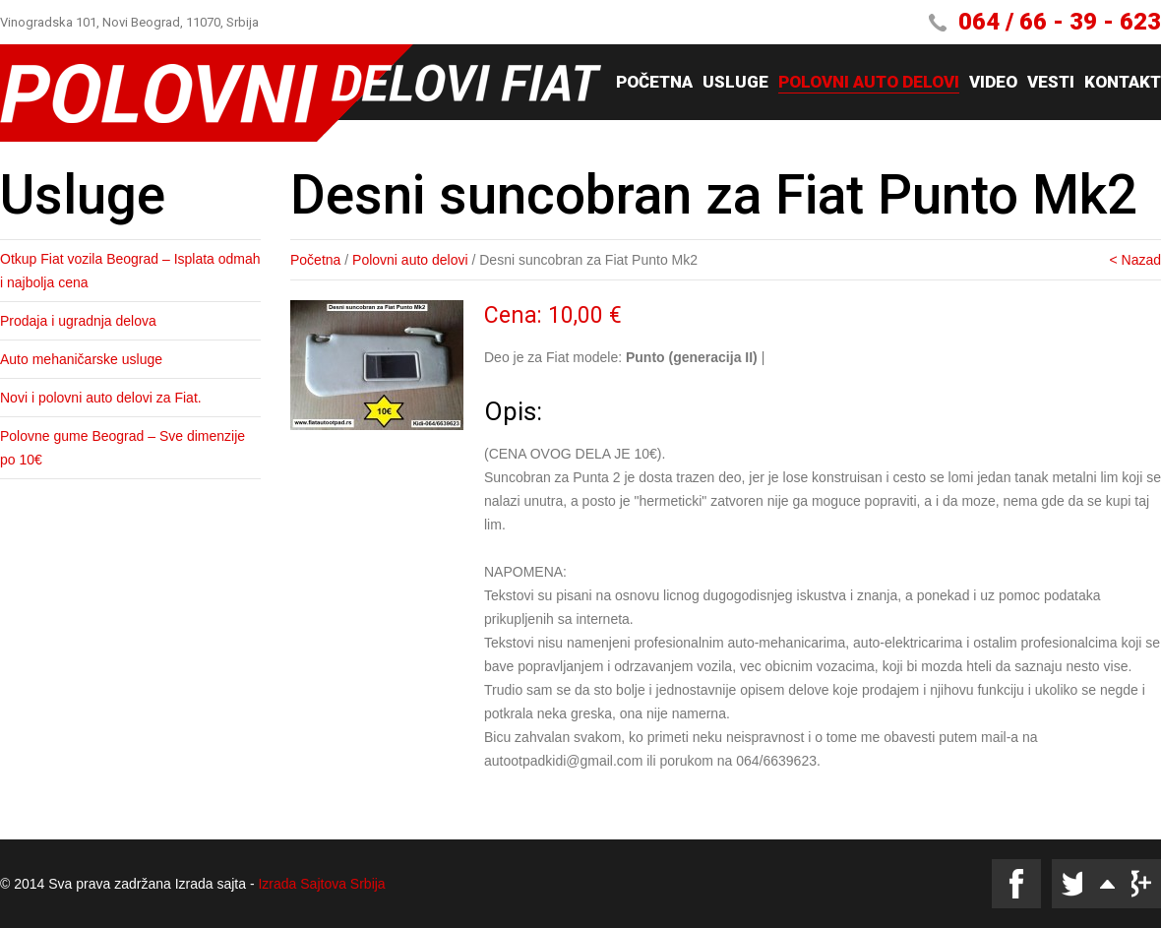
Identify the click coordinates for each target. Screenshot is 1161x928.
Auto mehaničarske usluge (81, 359)
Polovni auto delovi (868, 82)
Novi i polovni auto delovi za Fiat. (101, 397)
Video (993, 82)
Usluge (735, 82)
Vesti (1050, 82)
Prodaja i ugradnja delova (78, 321)
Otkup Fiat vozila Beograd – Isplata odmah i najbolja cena (130, 270)
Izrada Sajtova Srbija (321, 884)
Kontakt (1122, 82)
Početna (654, 82)
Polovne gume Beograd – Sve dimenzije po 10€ (122, 447)
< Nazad (1135, 260)
